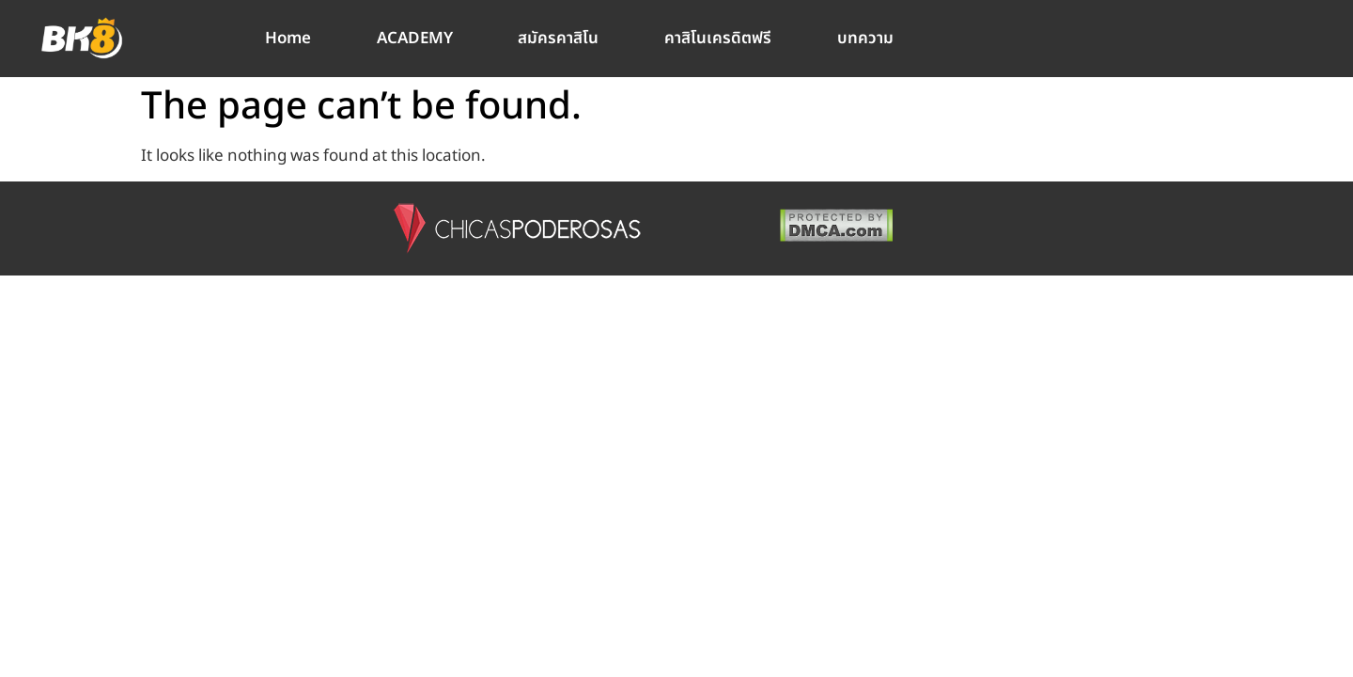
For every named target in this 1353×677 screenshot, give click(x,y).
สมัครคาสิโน (558, 38)
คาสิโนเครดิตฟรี (717, 38)
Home (288, 38)
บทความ (865, 38)
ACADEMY (415, 38)
